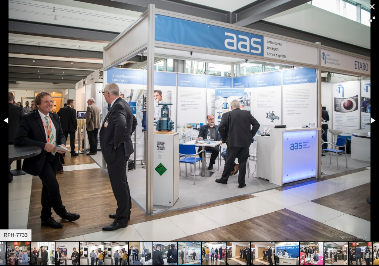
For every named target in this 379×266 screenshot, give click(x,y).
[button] (372, 19)
